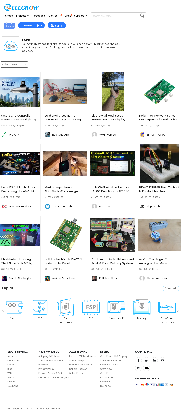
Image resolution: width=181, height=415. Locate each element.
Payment (43, 364)
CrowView (106, 369)
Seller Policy (76, 373)
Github (11, 381)
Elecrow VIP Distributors (82, 356)
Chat (68, 16)
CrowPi (104, 373)
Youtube (163, 360)
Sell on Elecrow (78, 369)
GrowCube (106, 377)
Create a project (31, 25)
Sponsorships (77, 360)
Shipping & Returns (49, 356)
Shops (9, 16)
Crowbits (105, 381)
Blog (10, 369)
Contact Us (13, 360)
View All (170, 288)
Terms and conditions (50, 360)
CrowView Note (109, 364)
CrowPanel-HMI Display (113, 356)
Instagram (138, 368)
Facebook (138, 360)
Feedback (39, 16)
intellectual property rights (53, 377)
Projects (22, 16)
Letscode (105, 386)
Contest (55, 16)
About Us (12, 356)
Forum (11, 364)
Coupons (12, 386)
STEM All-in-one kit (110, 360)
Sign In (56, 25)
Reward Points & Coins (51, 373)
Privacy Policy (46, 369)
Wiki (9, 373)
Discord (146, 368)
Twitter (146, 360)
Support (80, 16)
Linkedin (155, 360)
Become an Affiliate (80, 364)
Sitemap (12, 377)
